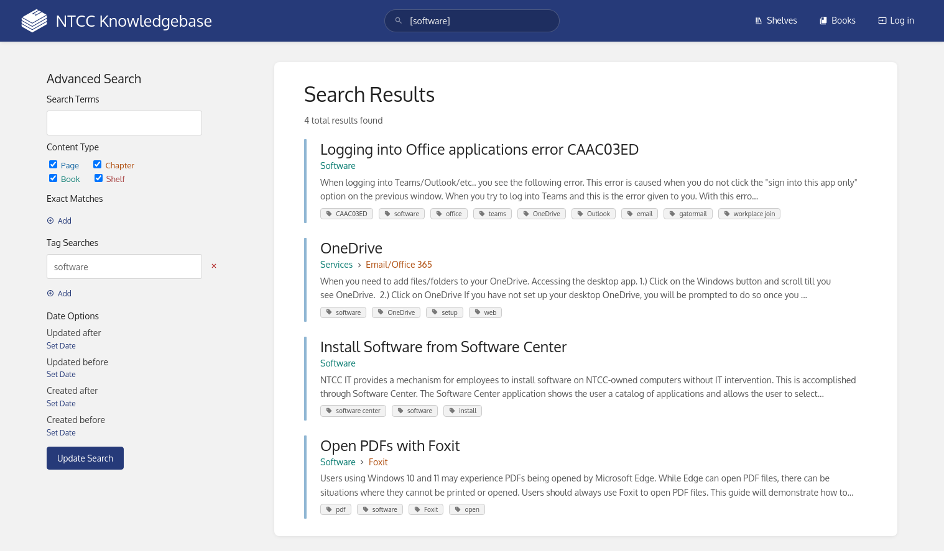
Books (837, 20)
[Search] (398, 21)
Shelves (775, 20)
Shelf (110, 178)
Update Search (85, 458)
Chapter (113, 165)
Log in (896, 20)
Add (59, 220)
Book (65, 178)
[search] (471, 20)
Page (65, 165)
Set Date (61, 345)
